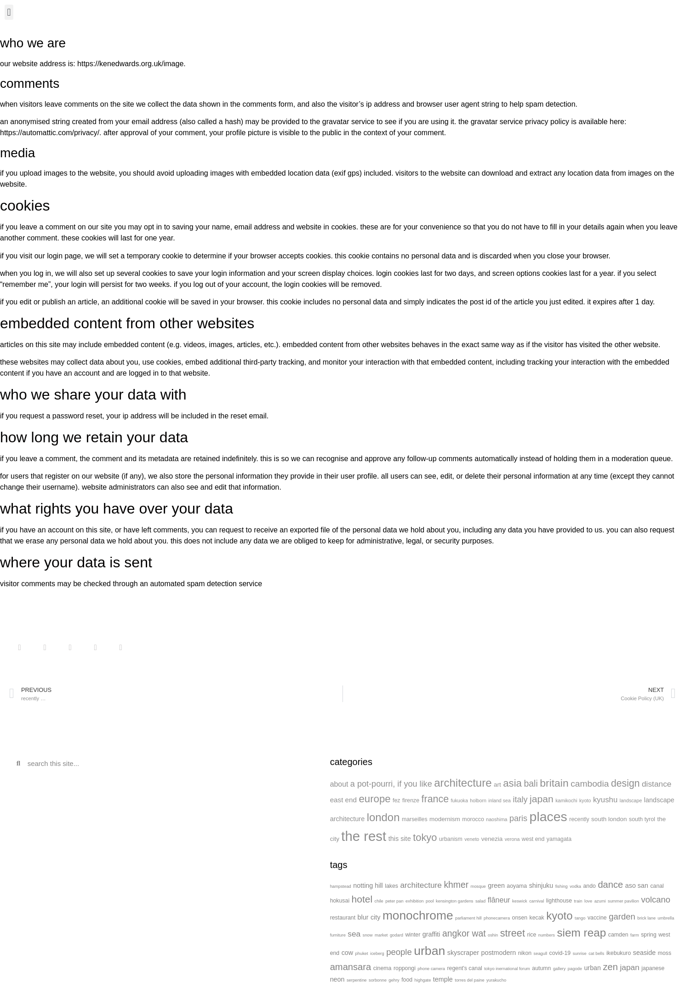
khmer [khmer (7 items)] (456, 885)
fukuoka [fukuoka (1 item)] (459, 800)
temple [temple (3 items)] (443, 979)
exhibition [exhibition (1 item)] (414, 901)
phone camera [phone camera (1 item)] (431, 968)
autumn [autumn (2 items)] (541, 968)
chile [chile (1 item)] (379, 901)
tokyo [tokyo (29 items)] (425, 837)
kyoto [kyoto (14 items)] (559, 915)
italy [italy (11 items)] (520, 799)
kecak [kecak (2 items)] (537, 917)
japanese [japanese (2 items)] (652, 968)
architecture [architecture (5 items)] (421, 885)
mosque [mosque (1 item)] (478, 886)
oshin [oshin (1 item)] (493, 935)
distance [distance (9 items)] (657, 783)
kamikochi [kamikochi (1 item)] (566, 800)
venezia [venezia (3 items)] (492, 838)
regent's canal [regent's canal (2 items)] (464, 968)
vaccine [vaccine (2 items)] (597, 917)
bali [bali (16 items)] (530, 783)
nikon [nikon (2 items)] (524, 953)
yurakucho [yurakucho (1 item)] (496, 980)
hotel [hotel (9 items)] (362, 899)
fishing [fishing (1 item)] (561, 886)
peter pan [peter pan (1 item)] (394, 901)
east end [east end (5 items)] (343, 800)
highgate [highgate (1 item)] (423, 980)
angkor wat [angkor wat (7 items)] (464, 933)
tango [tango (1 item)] (580, 918)
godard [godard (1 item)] (396, 935)
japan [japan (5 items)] (629, 967)
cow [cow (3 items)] (347, 952)
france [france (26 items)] (435, 799)
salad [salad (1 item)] (480, 901)
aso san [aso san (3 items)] (636, 885)
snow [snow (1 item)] (368, 935)
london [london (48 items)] (383, 817)
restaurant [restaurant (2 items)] (343, 917)
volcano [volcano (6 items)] (655, 899)
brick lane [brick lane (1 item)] (646, 918)
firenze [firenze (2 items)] (410, 800)
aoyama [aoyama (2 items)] (517, 886)
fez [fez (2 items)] (396, 800)
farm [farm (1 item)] (634, 935)
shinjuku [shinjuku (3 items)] (541, 885)
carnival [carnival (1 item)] (536, 901)
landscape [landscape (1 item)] (631, 800)
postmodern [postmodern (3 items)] (498, 952)
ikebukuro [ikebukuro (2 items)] (618, 953)
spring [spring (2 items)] (648, 934)
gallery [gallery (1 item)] (559, 968)
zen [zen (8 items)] (610, 967)
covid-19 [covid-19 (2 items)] (560, 953)
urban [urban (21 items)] (429, 951)
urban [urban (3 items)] (592, 967)
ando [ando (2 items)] (589, 886)
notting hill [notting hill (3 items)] (368, 885)
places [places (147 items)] (548, 816)
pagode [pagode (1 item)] (575, 968)
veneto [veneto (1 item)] (471, 839)
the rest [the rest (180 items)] (363, 836)
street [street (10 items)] (512, 933)
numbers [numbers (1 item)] (546, 935)
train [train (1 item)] (578, 901)
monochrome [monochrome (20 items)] (417, 915)
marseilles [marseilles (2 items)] (415, 819)
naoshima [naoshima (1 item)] (496, 819)
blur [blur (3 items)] (363, 917)
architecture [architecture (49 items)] (462, 783)
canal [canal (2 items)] (656, 886)
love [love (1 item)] (588, 901)
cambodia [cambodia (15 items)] (590, 783)
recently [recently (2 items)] (579, 819)
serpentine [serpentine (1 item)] (357, 980)
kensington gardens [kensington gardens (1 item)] (454, 901)
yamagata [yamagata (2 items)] (559, 839)
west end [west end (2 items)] (533, 839)
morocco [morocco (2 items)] (473, 819)
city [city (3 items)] (376, 917)
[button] (9, 12)
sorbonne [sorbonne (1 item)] (378, 980)
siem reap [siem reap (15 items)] (581, 932)
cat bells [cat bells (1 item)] (596, 953)
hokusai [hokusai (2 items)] (340, 900)
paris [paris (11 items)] (518, 818)
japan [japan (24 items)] (542, 799)
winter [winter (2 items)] (412, 934)
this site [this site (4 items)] (399, 838)
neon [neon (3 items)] (337, 979)
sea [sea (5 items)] (354, 933)
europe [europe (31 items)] (374, 799)
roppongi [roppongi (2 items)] (405, 968)
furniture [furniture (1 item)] (338, 935)
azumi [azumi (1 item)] (600, 901)
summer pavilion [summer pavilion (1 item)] (623, 901)
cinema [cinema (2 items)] (382, 968)
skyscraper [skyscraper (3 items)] (463, 952)
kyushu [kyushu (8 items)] (605, 799)
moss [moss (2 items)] (664, 953)
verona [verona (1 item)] (512, 839)
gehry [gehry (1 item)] (393, 980)
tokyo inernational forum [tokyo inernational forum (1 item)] (507, 968)
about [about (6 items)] (339, 784)
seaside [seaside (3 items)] (644, 952)
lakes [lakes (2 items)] (391, 886)
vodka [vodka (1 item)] (575, 886)
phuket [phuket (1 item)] (361, 953)
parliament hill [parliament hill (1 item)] (468, 918)
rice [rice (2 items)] (531, 934)
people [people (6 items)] (399, 952)
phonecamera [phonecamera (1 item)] (497, 918)
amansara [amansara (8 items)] (350, 967)
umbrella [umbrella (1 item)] (666, 918)
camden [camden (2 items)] (618, 934)
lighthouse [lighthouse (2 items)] (559, 900)
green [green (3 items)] (496, 885)
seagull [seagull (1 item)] (541, 953)
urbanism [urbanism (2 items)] (450, 839)
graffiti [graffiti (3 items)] (431, 934)
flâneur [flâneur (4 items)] (499, 900)
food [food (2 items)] (406, 980)
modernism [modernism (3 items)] (444, 819)
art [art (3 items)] (497, 784)
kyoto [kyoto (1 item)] (585, 800)
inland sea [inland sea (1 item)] (499, 800)
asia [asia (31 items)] (512, 783)
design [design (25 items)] (625, 783)
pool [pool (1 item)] (430, 901)
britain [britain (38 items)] (554, 783)
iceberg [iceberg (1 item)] (377, 953)
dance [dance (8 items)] (610, 885)
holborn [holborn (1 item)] (478, 800)
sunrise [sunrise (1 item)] (580, 953)
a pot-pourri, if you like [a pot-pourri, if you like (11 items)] (391, 783)
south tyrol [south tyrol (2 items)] (642, 819)
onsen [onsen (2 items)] (520, 917)
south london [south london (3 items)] (609, 819)
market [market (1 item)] (381, 935)
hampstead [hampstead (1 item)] (340, 886)
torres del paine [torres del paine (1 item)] (469, 980)
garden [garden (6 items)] (622, 916)
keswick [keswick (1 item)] (519, 901)
